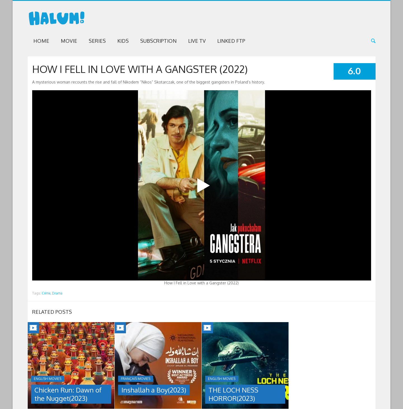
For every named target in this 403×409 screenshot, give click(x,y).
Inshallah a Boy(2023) (153, 390)
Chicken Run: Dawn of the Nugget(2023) (68, 394)
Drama (57, 293)
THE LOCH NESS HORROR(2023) (233, 394)
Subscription (158, 41)
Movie (69, 41)
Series (97, 41)
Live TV (197, 41)
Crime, (46, 293)
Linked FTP (231, 41)
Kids (123, 41)
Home (41, 41)
